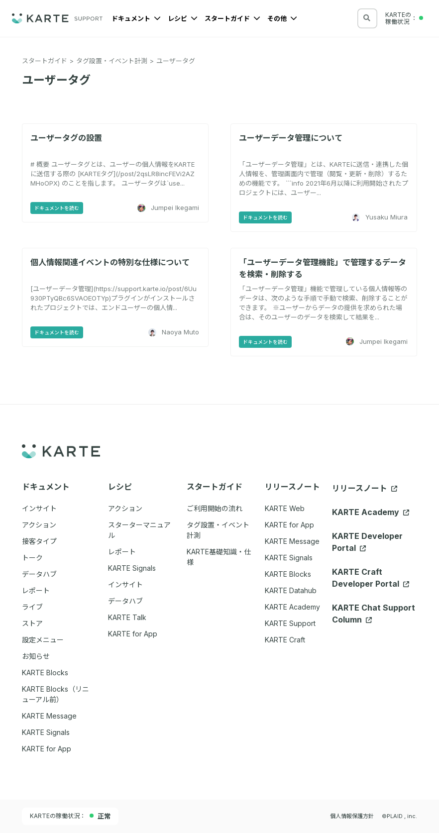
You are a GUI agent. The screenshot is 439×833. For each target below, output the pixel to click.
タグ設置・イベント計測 (111, 61)
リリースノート (364, 488)
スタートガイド (232, 18)
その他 (282, 18)
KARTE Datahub (291, 590)
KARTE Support (290, 623)
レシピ (183, 18)
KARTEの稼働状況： (70, 816)
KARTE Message (292, 541)
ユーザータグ (175, 61)
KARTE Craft (285, 639)
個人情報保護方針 (352, 816)
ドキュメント (136, 18)
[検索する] (366, 17)
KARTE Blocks (288, 574)
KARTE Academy (292, 607)
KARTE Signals (289, 557)
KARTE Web (285, 508)
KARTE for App (289, 525)
